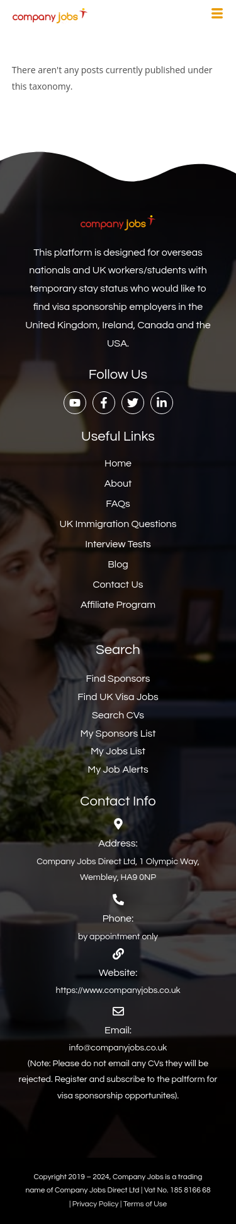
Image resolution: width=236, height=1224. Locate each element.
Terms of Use (145, 1204)
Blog (118, 564)
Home (118, 463)
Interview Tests (118, 544)
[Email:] (118, 1011)
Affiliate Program (118, 605)
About (118, 483)
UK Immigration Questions (117, 524)
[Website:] (118, 954)
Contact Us (118, 584)
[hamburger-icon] (217, 15)
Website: (118, 973)
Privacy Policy (96, 1204)
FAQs (118, 504)
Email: (118, 1030)
